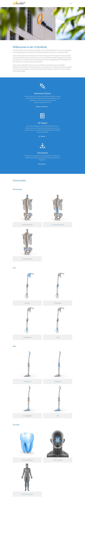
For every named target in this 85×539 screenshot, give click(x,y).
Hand (57, 337)
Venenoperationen (27, 494)
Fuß (58, 416)
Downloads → (42, 164)
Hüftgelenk (27, 381)
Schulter (27, 303)
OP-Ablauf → (42, 136)
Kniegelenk (57, 381)
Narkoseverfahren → (42, 106)
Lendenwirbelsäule (58, 225)
